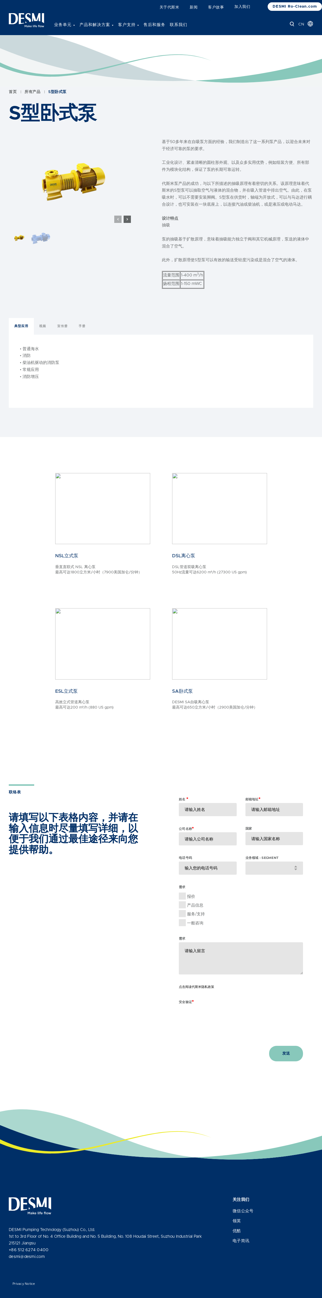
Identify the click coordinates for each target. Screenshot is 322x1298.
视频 (42, 339)
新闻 (194, 7)
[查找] (292, 24)
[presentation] (223, 1030)
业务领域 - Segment (262, 871)
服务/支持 (196, 927)
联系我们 (178, 25)
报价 (191, 909)
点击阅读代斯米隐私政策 (196, 1000)
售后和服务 (154, 25)
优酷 (237, 1231)
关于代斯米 (169, 7)
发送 (286, 1066)
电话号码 (185, 871)
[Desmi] (26, 20)
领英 (237, 1221)
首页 (13, 105)
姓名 (183, 811)
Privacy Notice (24, 1283)
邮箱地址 (252, 811)
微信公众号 (243, 1211)
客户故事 (216, 7)
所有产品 (32, 105)
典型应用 (21, 339)
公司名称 (186, 841)
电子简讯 (241, 1241)
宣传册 (62, 339)
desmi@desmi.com (27, 1257)
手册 (82, 339)
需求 (182, 951)
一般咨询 (195, 935)
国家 (248, 841)
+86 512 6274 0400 (29, 1250)
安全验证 (186, 1014)
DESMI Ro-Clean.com (295, 6)
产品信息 (195, 918)
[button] (127, 232)
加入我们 (242, 7)
